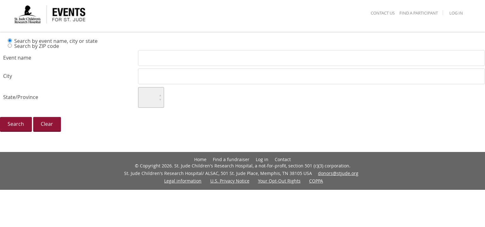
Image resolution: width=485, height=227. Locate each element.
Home (200, 159)
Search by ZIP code (36, 46)
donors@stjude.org (338, 173)
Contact (283, 159)
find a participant (418, 13)
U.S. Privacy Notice (229, 181)
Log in (456, 13)
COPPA (316, 181)
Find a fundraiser (231, 159)
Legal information (182, 181)
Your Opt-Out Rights (279, 181)
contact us (383, 13)
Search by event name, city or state (56, 41)
